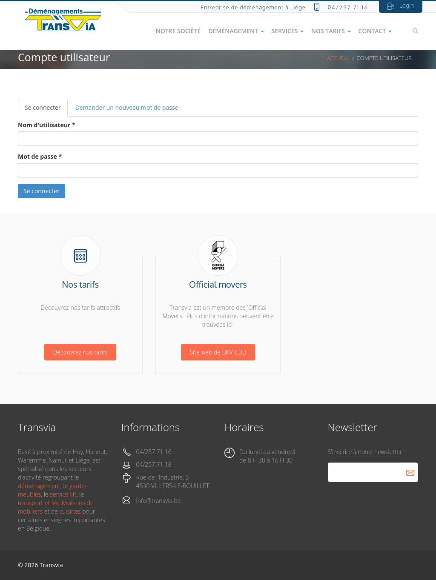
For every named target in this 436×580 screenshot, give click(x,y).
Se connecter (46, 110)
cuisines (69, 511)
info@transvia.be (158, 501)
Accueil (337, 58)
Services (288, 31)
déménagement (39, 486)
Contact (375, 31)
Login (406, 5)
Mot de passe (40, 156)
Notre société (178, 31)
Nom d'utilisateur (46, 125)
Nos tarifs (331, 31)
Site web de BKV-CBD (217, 352)
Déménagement (236, 31)
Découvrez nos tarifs (80, 352)
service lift (63, 494)
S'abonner (410, 472)
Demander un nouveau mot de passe (126, 107)
